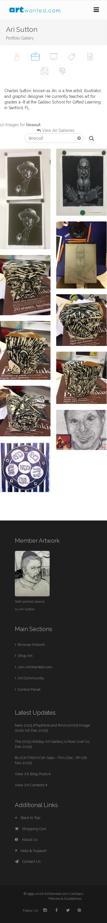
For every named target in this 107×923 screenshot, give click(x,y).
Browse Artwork (31, 644)
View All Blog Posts (33, 774)
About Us (26, 839)
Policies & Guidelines (65, 899)
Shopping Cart (30, 829)
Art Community (31, 678)
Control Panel (29, 689)
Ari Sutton (27, 609)
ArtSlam (77, 894)
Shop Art (25, 656)
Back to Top (27, 818)
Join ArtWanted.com (35, 667)
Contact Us (28, 861)
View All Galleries (58, 130)
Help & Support (31, 851)
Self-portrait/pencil (30, 601)
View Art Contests (31, 785)
